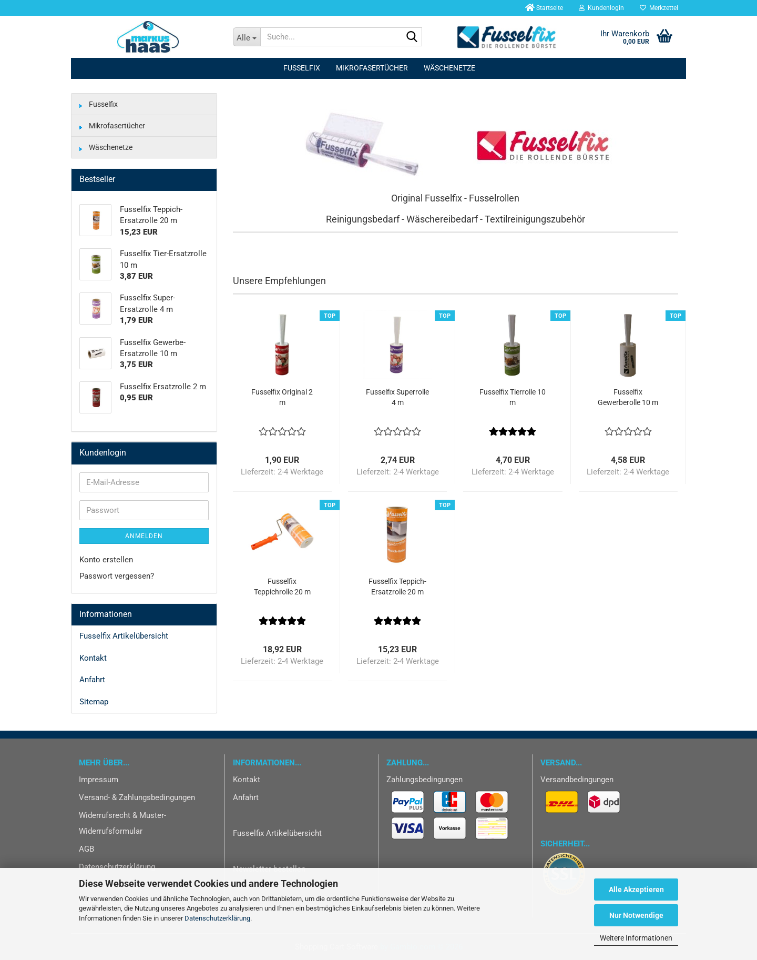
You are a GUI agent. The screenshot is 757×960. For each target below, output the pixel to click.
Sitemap (93, 701)
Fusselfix (301, 68)
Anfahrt (92, 679)
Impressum (98, 779)
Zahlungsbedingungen (424, 779)
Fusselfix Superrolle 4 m (397, 397)
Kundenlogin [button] (601, 8)
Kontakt (93, 658)
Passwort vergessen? (116, 576)
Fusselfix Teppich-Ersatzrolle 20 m (397, 586)
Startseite (543, 8)
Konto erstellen (106, 559)
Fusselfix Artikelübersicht (123, 636)
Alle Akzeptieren (636, 889)
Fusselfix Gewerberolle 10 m (628, 397)
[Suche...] (246, 36)
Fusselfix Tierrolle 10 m (512, 397)
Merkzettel (659, 8)
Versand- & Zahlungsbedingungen (137, 797)
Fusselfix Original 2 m (282, 397)
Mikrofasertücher (372, 68)
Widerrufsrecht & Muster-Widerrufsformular (122, 823)
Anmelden (144, 536)
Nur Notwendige (636, 915)
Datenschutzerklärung (217, 918)
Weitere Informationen (636, 938)
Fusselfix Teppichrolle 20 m (282, 586)
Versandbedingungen (576, 779)
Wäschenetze (449, 68)
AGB (86, 849)
